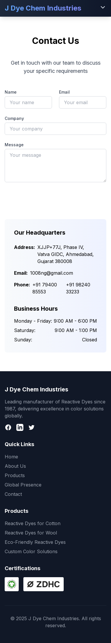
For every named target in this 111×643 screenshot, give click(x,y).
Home (11, 457)
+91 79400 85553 (44, 288)
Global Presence (23, 485)
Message (14, 144)
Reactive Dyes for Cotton (32, 523)
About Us (15, 466)
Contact (13, 494)
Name (11, 92)
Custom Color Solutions (31, 551)
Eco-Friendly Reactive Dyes (35, 542)
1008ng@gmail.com (51, 273)
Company (14, 118)
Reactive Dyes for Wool (31, 533)
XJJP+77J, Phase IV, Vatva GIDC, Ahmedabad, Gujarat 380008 (65, 254)
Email (64, 92)
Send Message (55, 198)
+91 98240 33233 (78, 288)
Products (15, 475)
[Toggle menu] (102, 7)
